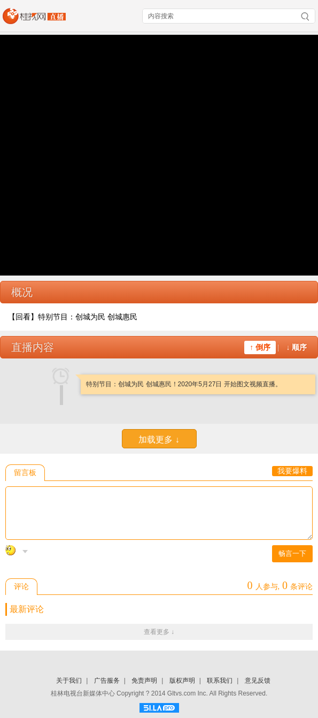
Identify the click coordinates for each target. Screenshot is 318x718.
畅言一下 (292, 553)
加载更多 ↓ (158, 439)
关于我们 (69, 680)
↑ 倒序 (260, 347)
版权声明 (182, 680)
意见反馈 (257, 680)
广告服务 (107, 680)
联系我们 (219, 680)
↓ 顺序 (296, 347)
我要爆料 (292, 471)
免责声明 (144, 680)
